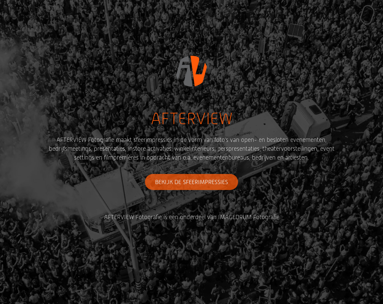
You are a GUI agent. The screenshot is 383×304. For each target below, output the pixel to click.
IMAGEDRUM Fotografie (248, 217)
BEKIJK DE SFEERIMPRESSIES (191, 182)
